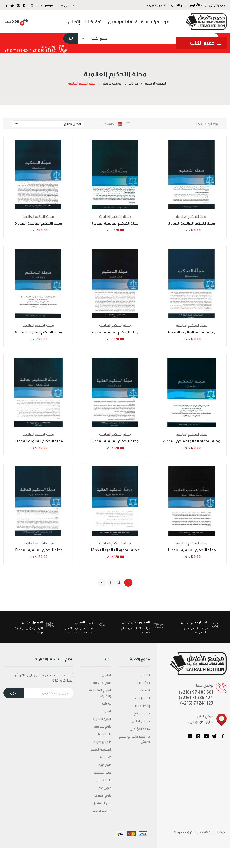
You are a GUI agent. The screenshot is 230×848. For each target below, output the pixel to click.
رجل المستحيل (102, 803)
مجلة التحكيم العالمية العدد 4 (115, 223)
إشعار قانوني (141, 705)
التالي (102, 583)
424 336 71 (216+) (16, 50)
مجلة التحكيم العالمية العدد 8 (38, 332)
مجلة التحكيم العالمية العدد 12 (115, 550)
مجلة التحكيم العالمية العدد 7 (115, 332)
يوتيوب (206, 736)
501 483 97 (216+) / (43, 50)
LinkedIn (190, 736)
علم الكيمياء (104, 780)
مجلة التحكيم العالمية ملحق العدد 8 (191, 441)
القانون (107, 675)
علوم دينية (105, 765)
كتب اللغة (105, 757)
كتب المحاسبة (102, 772)
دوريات (107, 703)
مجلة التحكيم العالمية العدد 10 (38, 441)
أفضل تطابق (47, 123)
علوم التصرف (103, 795)
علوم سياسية (103, 726)
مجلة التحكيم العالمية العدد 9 (115, 441)
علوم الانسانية (102, 682)
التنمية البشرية (102, 719)
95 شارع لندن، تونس (199, 722)
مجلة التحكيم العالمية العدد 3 (191, 223)
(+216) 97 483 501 (196, 692)
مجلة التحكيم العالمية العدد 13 (38, 550)
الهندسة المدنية (101, 749)
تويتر (214, 736)
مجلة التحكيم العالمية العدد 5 (38, 223)
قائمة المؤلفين (140, 729)
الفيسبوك (222, 736)
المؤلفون (143, 682)
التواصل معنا (141, 698)
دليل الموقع (142, 713)
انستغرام (198, 736)
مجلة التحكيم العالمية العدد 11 (192, 550)
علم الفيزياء (104, 734)
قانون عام (105, 788)
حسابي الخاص (141, 721)
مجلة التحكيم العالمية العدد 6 (191, 332)
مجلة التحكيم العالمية (191, 216)
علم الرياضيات (102, 742)
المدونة (107, 711)
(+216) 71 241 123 (196, 702)
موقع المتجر (42, 5)
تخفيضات (144, 690)
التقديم (145, 675)
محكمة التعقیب (101, 811)
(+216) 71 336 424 (196, 697)
